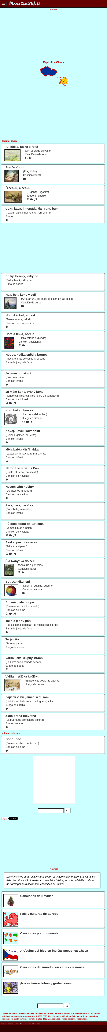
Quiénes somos (7, 1024)
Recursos (36, 1024)
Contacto (18, 1024)
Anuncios (27, 1024)
